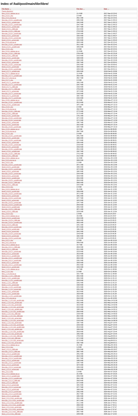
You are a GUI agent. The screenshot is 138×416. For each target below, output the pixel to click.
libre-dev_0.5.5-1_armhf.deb (11, 33)
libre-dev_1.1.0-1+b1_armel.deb (13, 320)
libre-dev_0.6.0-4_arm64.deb (11, 227)
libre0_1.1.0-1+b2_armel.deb (11, 343)
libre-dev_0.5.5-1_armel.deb (11, 38)
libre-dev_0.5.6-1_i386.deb (11, 53)
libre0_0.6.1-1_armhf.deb (10, 262)
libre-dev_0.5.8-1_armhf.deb (11, 127)
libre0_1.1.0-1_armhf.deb (10, 291)
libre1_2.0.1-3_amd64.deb (11, 376)
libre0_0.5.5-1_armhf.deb (10, 36)
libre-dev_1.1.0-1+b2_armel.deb (13, 340)
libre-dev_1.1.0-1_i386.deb (11, 276)
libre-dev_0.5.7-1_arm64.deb (11, 84)
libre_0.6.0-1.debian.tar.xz (10, 158)
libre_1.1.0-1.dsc (7, 271)
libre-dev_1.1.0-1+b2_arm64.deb (13, 331)
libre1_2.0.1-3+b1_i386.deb (11, 414)
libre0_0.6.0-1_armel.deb (10, 176)
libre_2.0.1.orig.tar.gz (9, 298)
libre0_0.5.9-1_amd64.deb (11, 151)
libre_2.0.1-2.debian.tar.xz (10, 345)
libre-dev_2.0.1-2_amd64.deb (12, 356)
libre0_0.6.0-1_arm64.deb (10, 167)
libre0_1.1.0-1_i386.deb (10, 283)
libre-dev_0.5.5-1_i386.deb (11, 31)
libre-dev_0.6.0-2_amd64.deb (12, 205)
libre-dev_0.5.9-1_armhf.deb (11, 140)
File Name (5, 9)
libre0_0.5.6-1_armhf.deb (10, 67)
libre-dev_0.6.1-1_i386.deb (11, 247)
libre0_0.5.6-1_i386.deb (10, 56)
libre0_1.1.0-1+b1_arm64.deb (12, 302)
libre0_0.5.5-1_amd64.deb (11, 22)
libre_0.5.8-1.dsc (7, 107)
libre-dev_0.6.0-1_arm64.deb (11, 165)
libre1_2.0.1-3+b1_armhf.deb (12, 407)
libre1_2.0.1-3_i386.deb (10, 383)
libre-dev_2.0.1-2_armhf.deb (11, 363)
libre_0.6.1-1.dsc (7, 240)
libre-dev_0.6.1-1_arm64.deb (11, 265)
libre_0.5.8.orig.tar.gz (9, 109)
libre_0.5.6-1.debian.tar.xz (10, 51)
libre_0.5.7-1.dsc (7, 80)
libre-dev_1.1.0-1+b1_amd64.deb (13, 311)
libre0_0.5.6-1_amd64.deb (11, 47)
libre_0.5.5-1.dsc (7, 16)
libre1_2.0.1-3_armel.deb (10, 385)
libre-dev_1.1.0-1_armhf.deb (11, 287)
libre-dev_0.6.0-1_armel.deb (11, 173)
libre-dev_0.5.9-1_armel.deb (11, 145)
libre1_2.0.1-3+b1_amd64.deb (12, 403)
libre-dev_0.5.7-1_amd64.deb (12, 76)
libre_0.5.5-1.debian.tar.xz (10, 13)
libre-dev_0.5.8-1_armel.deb (11, 120)
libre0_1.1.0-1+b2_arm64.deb (12, 334)
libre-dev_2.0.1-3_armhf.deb (11, 391)
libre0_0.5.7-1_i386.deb (10, 87)
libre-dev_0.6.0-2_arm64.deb (11, 193)
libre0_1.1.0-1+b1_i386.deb (11, 314)
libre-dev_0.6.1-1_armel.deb (11, 251)
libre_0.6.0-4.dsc (7, 214)
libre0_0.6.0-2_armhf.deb (10, 196)
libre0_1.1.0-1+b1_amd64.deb (12, 309)
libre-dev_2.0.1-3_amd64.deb (12, 378)
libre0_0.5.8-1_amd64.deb (11, 105)
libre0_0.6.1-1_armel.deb (10, 254)
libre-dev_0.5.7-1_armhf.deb (11, 98)
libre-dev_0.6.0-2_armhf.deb (11, 198)
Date (105, 9)
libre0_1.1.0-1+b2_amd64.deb (12, 329)
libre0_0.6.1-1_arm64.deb (10, 267)
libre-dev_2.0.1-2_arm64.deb (11, 358)
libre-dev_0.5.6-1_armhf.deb (11, 69)
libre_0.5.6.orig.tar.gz (9, 42)
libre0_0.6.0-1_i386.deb (10, 185)
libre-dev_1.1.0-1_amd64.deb (12, 280)
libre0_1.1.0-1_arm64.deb (10, 294)
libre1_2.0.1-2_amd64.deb (11, 354)
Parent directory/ (7, 11)
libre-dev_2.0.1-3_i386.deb (11, 380)
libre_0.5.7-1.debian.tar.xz (10, 73)
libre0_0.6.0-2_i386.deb (10, 211)
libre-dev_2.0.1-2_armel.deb (11, 367)
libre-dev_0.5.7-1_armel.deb (11, 93)
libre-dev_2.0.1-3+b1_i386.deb (12, 411)
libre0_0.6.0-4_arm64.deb (10, 229)
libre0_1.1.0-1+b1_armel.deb (11, 318)
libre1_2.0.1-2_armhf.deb (10, 365)
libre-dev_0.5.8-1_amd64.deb (12, 102)
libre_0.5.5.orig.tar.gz (9, 18)
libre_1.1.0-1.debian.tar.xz (10, 269)
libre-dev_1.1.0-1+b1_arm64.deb (13, 300)
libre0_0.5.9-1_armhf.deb (10, 142)
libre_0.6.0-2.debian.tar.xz (10, 189)
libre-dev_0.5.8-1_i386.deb (11, 111)
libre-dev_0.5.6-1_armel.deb (11, 64)
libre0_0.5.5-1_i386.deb (10, 29)
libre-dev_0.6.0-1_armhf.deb (11, 169)
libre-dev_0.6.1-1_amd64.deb (12, 258)
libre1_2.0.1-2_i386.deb (10, 349)
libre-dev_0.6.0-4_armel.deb (11, 233)
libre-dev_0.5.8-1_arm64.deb (11, 118)
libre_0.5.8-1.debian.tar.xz (10, 100)
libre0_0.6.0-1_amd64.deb (11, 178)
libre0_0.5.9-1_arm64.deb (10, 138)
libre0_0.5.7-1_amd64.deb (11, 71)
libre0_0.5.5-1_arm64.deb (10, 27)
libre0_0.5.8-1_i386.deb (10, 113)
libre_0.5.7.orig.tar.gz (9, 78)
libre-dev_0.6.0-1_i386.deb (11, 182)
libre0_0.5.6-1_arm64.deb (10, 58)
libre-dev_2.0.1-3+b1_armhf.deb (13, 409)
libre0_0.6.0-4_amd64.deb (11, 218)
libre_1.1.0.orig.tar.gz (9, 274)
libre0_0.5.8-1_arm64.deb (10, 116)
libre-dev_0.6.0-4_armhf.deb (11, 238)
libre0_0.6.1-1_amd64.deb (11, 256)
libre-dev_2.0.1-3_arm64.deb (11, 394)
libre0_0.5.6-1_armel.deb (10, 62)
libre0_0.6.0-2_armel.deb (10, 200)
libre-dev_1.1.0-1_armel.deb (11, 289)
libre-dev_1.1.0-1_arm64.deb (11, 296)
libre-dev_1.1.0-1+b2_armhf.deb (13, 325)
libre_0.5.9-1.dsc (7, 133)
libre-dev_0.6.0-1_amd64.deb (12, 180)
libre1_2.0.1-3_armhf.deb (10, 389)
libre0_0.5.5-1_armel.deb (10, 40)
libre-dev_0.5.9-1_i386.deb (11, 153)
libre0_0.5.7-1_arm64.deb (10, 82)
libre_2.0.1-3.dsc (7, 371)
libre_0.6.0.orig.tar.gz (9, 160)
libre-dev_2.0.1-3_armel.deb (11, 387)
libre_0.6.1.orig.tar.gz (9, 242)
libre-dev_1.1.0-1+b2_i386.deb (12, 336)
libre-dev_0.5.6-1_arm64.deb (11, 60)
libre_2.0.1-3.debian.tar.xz (10, 374)
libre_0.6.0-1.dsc (7, 162)
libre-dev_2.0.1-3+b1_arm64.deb (13, 400)
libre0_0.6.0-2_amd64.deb (11, 207)
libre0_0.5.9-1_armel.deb (10, 147)
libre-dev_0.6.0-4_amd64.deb (12, 222)
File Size (80, 9)
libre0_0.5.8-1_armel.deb (10, 122)
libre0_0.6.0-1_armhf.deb (10, 171)
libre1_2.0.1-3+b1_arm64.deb (12, 398)
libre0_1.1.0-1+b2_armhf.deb (12, 323)
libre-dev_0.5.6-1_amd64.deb (12, 44)
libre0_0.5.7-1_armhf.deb (10, 96)
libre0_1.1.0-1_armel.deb (10, 285)
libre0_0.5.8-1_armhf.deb (10, 124)
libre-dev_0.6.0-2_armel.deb (11, 202)
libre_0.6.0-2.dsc (7, 187)
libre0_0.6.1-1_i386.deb (10, 249)
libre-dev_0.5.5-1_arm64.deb (11, 24)
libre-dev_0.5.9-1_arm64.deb (11, 136)
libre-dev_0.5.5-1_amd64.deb (12, 20)
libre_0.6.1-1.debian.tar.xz (10, 245)
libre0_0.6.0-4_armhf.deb (10, 236)
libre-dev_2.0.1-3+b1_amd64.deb (13, 405)
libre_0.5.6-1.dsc (7, 49)
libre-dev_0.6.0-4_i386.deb (11, 220)
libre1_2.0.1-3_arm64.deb (10, 396)
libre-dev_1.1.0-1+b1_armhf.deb (13, 307)
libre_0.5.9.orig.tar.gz (9, 131)
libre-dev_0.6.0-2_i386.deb (11, 209)
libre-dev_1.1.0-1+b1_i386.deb (12, 316)
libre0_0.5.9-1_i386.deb (10, 156)
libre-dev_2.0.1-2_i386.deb (11, 351)
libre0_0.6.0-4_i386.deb (10, 225)
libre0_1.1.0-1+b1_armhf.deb (12, 305)
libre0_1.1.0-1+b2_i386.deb (11, 338)
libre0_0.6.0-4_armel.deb (10, 231)
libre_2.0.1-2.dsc (7, 347)
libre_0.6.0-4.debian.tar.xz (10, 216)
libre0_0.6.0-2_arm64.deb (10, 191)
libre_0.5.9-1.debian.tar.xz (10, 129)
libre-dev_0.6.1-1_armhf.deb (11, 260)
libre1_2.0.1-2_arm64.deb (10, 360)
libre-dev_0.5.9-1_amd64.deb (12, 149)
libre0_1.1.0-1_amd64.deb (11, 278)
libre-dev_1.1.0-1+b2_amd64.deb (13, 327)
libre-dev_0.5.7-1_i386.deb (11, 89)
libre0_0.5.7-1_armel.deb (10, 91)
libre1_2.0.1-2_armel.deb (10, 369)
